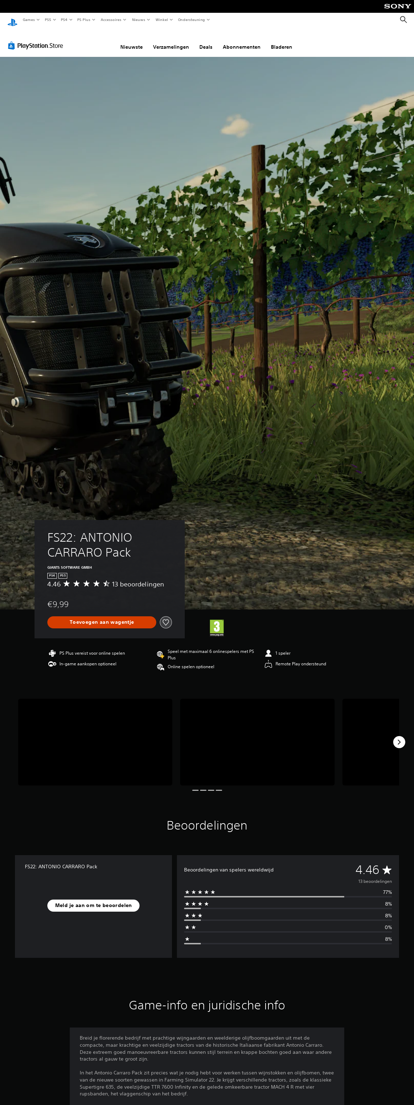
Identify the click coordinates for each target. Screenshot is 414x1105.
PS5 (47, 19)
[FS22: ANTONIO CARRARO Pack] (95, 735)
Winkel (161, 19)
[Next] (399, 735)
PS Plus (84, 19)
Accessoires (110, 19)
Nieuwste (131, 40)
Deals (206, 40)
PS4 (64, 19)
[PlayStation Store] (37, 38)
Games (28, 19)
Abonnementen (242, 40)
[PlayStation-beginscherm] (12, 20)
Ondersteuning (191, 19)
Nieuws (138, 19)
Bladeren (281, 40)
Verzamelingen (171, 40)
